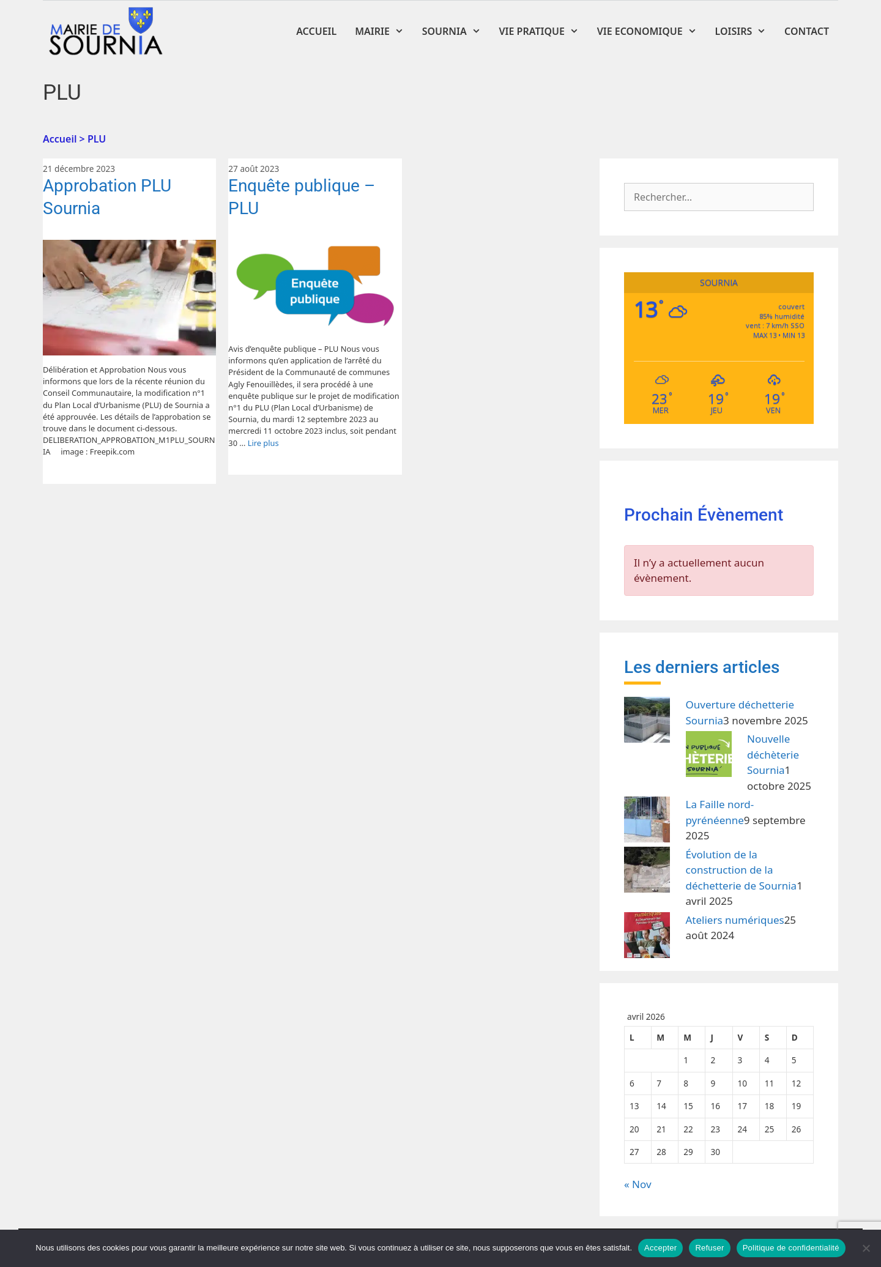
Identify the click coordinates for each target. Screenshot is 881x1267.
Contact (806, 31)
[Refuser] (866, 1248)
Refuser (709, 1247)
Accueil (316, 31)
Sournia (456, 31)
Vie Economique (651, 31)
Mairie (383, 31)
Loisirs (745, 31)
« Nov (638, 1184)
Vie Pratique (543, 31)
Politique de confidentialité (791, 1247)
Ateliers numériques (735, 920)
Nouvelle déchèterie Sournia (773, 754)
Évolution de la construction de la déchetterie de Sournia (741, 870)
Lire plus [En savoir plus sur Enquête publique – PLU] (263, 442)
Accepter (660, 1247)
